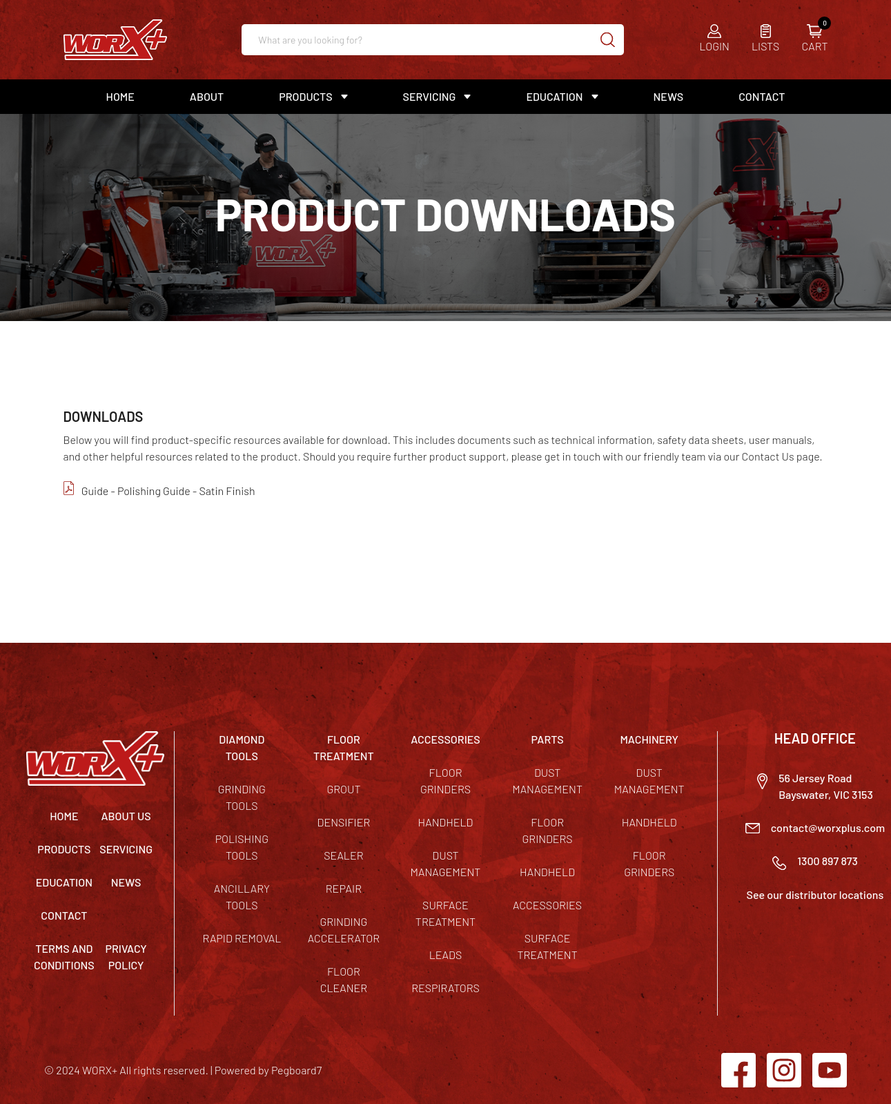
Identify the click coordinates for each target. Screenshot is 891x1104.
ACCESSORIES (445, 739)
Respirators (445, 987)
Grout (343, 788)
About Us (125, 815)
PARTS (547, 739)
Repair (344, 888)
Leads (445, 954)
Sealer (343, 855)
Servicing (429, 96)
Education (554, 96)
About (207, 96)
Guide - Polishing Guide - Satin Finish (168, 490)
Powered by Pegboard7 (268, 1069)
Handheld (445, 822)
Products (305, 96)
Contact (761, 96)
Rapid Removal (241, 938)
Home (120, 96)
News (669, 96)
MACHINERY (649, 739)
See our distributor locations (815, 894)
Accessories (547, 904)
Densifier (344, 822)
